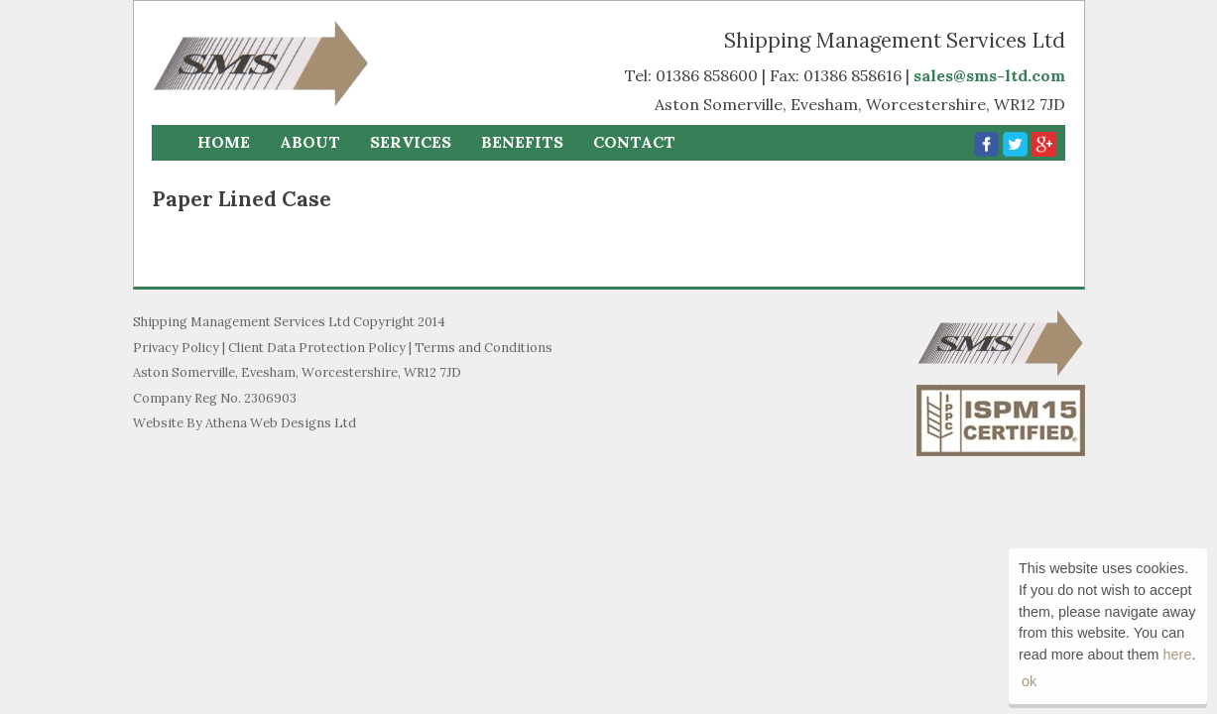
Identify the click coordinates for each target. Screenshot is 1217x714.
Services (410, 142)
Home (223, 142)
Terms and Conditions (483, 347)
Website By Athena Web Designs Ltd (244, 423)
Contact (634, 142)
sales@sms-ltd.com (989, 75)
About (310, 142)
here (1177, 654)
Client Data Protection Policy (317, 347)
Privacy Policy (176, 347)
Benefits (522, 142)
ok (1029, 681)
